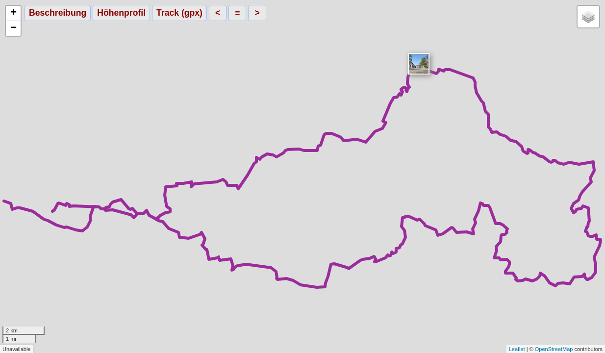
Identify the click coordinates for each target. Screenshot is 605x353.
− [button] (13, 28)
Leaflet (517, 349)
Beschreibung (57, 13)
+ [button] (13, 13)
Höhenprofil (121, 13)
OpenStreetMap (554, 349)
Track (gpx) (179, 13)
